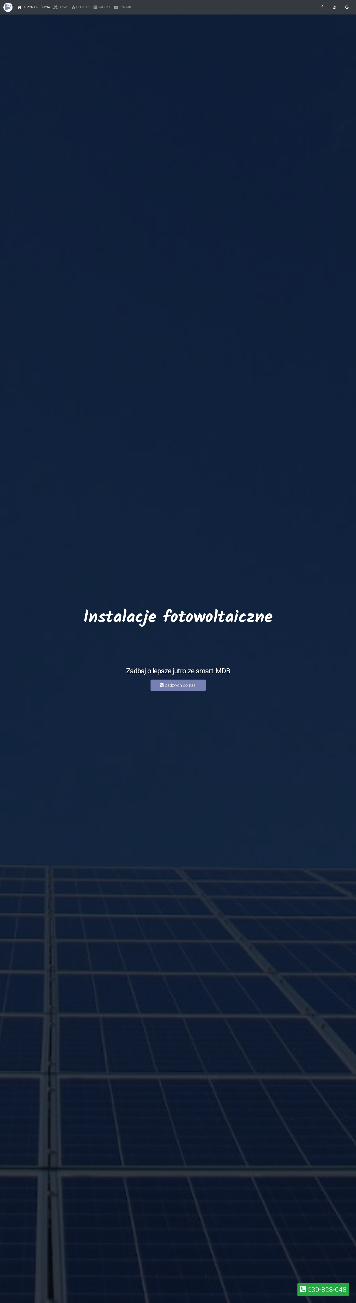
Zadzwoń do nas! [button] (178, 685)
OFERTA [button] (80, 7)
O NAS (60, 7)
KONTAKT (123, 7)
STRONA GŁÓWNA (35, 6)
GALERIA (102, 7)
